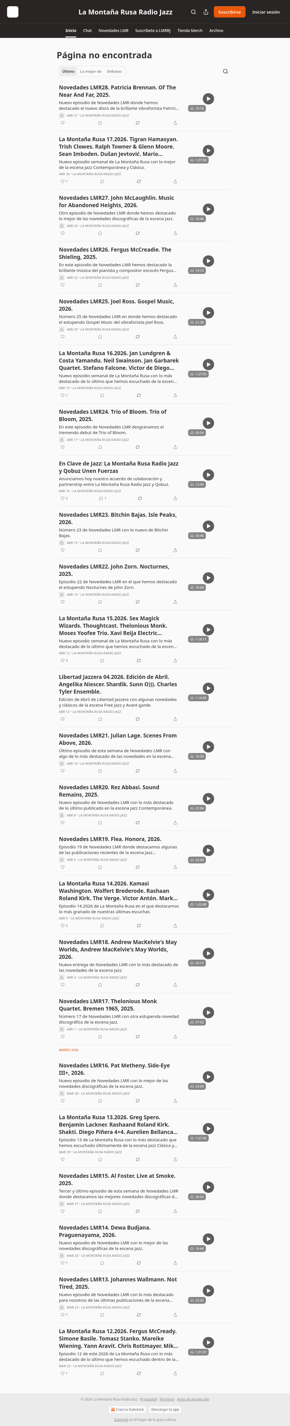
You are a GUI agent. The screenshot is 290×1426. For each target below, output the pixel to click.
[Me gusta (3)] (64, 660)
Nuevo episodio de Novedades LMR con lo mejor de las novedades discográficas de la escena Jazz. (113, 1083)
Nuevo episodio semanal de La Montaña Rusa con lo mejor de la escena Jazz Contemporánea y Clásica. (117, 164)
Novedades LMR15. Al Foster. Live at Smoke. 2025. (117, 1179)
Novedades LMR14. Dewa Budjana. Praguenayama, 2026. (105, 1231)
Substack (121, 1419)
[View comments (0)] (100, 122)
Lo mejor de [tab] (90, 71)
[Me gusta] (62, 122)
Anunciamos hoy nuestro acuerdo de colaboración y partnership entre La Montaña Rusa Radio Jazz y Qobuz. (114, 481)
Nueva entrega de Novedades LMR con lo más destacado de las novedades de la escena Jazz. (118, 967)
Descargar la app (165, 1409)
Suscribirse (229, 12)
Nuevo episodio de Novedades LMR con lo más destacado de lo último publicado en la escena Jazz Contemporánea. (116, 805)
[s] (208, 98)
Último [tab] (68, 71)
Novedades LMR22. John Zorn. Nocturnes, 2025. (114, 570)
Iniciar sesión (266, 12)
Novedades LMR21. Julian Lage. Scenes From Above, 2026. (118, 739)
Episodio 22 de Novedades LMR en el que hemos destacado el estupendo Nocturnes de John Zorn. (118, 584)
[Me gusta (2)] (64, 498)
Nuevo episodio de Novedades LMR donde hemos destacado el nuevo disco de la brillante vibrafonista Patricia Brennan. (118, 105)
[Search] (193, 12)
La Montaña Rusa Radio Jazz (104, 115)
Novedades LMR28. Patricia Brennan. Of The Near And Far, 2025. (117, 91)
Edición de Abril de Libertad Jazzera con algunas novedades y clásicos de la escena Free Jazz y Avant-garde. (118, 702)
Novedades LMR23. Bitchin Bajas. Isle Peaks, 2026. (118, 518)
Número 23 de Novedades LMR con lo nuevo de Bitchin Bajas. (113, 532)
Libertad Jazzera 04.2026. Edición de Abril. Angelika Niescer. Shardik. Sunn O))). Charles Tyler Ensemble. (118, 684)
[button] (71, 30)
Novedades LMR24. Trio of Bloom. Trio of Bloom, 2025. (113, 415)
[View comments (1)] (102, 498)
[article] (145, 105)
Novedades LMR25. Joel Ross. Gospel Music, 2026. (116, 305)
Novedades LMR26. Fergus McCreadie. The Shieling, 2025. (115, 253)
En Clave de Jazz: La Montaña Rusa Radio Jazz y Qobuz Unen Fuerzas (118, 467)
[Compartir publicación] (206, 12)
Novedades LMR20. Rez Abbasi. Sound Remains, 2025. (109, 791)
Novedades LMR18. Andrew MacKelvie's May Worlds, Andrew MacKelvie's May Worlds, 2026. (118, 949)
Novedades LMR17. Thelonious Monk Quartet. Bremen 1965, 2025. (108, 1005)
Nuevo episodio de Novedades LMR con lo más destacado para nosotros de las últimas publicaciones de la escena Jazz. (116, 1297)
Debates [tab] (114, 71)
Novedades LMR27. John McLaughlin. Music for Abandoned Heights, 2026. (116, 201)
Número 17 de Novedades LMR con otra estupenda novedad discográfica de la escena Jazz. (119, 1019)
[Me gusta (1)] (64, 181)
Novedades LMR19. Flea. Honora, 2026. (110, 839)
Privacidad (148, 1399)
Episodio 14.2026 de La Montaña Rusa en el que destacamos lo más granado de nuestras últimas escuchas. (119, 908)
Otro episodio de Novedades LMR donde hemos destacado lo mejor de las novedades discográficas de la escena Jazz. (117, 215)
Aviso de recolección (193, 1399)
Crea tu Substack (127, 1409)
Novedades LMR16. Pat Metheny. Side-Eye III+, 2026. (114, 1069)
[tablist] (92, 71)
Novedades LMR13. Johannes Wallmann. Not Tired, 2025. (118, 1283)
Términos (166, 1399)
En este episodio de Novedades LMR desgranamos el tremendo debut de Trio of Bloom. (111, 429)
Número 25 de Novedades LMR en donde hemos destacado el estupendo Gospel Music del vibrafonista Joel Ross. (118, 319)
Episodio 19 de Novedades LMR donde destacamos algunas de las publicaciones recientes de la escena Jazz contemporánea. (118, 849)
